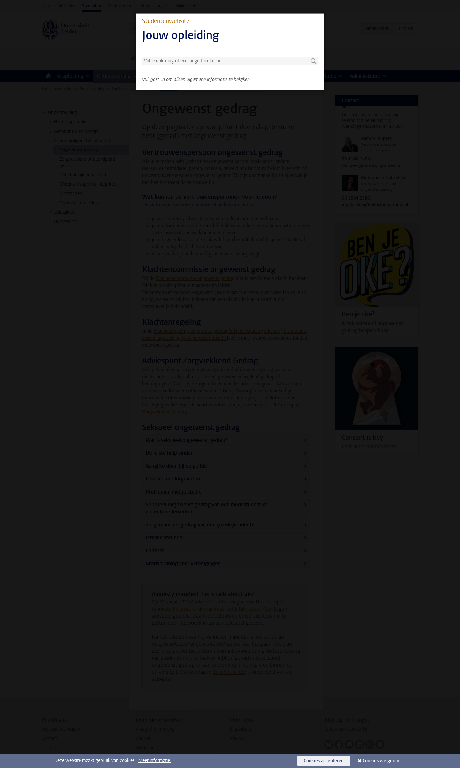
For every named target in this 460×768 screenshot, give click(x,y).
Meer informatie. (154, 760)
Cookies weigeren (381, 761)
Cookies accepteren (324, 761)
